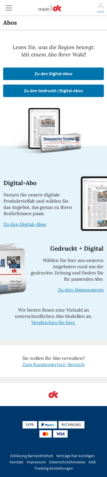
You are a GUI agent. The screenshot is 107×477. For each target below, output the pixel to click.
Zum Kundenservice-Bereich (53, 364)
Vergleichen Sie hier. (53, 322)
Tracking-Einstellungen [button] (53, 468)
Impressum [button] (36, 462)
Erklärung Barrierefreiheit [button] (31, 455)
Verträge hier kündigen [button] (75, 455)
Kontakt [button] (16, 462)
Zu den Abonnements (81, 290)
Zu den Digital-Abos (24, 224)
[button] (9, 8)
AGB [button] (92, 462)
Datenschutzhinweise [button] (67, 462)
